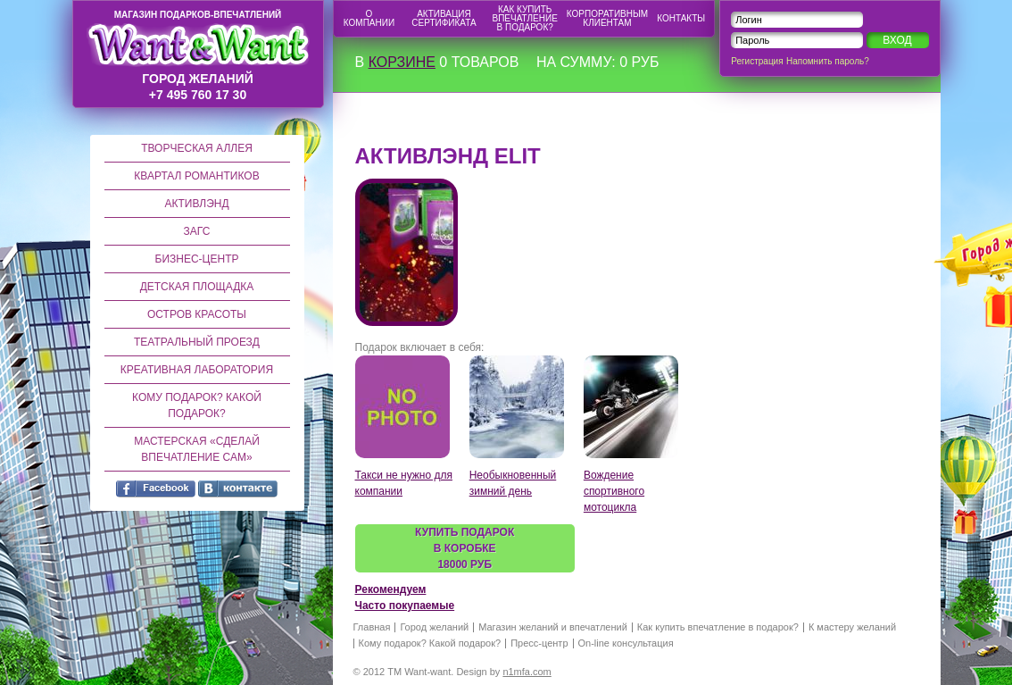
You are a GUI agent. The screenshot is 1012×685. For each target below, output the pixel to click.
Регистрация (757, 61)
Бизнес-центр (197, 259)
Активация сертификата (443, 18)
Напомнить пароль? (827, 61)
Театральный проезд (197, 342)
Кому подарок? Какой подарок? (196, 405)
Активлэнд (196, 203)
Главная (372, 627)
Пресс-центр (539, 643)
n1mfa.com (526, 671)
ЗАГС (197, 231)
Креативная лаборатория (196, 369)
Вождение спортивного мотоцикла (614, 491)
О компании (369, 18)
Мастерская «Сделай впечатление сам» (197, 449)
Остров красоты (196, 314)
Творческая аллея (197, 148)
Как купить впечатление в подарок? (525, 18)
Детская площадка (197, 286)
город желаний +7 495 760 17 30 (198, 56)
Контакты (681, 18)
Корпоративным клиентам (607, 18)
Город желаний (434, 627)
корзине (402, 62)
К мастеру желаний (852, 627)
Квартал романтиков (196, 176)
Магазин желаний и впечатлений (552, 627)
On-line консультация (626, 643)
